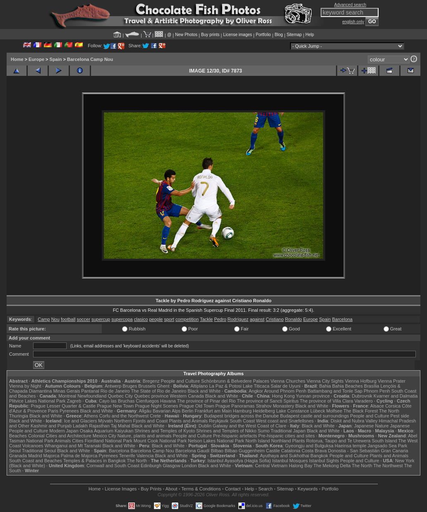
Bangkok (319, 455)
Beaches (18, 435)
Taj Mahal (120, 425)
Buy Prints (151, 488)
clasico (141, 319)
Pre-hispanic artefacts (235, 435)
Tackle (206, 319)
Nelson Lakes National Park (216, 440)
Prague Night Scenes (156, 405)
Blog (279, 34)
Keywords (307, 488)
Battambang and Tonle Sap (334, 390)
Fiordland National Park (108, 440)
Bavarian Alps (166, 410)
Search (265, 488)
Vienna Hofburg (361, 381)
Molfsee (334, 410)
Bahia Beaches (347, 385)
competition (187, 319)
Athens (91, 415)
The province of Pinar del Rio (206, 400)
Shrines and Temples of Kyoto (164, 430)
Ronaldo (293, 319)
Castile (273, 450)
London (189, 465)
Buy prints (210, 34)
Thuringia (18, 415)
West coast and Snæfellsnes (285, 420)
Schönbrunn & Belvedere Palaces (235, 381)
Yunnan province (313, 395)
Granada (18, 455)
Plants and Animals (188, 420)
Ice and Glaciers (80, 420)
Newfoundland (91, 395)
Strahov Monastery (275, 405)
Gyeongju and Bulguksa (309, 445)
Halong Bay (300, 465)
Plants (298, 440)
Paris (53, 410)
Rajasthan (99, 425)
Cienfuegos (147, 400)
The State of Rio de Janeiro (159, 390)
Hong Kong (283, 395)
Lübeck (317, 410)
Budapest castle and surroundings (314, 415)
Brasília (371, 385)
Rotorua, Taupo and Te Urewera (338, 440)
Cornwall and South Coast (112, 465)
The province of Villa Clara (326, 400)
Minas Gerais (66, 390)
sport (169, 319)
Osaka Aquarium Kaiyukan (107, 430)
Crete (155, 415)
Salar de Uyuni (285, 385)
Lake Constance (292, 410)
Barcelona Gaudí (192, 450)
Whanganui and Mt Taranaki (73, 445)
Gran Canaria (394, 450)
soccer (83, 319)
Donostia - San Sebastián (354, 450)
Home (17, 59)
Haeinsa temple (350, 445)
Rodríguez (238, 319)
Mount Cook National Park (160, 440)
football (68, 319)
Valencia (145, 455)
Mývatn (105, 420)
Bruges (129, 385)
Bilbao (217, 450)
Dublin (205, 425)
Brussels (147, 385)
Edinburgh (151, 465)
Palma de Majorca (79, 455)
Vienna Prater (391, 381)
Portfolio (263, 34)
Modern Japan (63, 430)
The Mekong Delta (332, 465)
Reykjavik (218, 420)
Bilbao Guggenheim (245, 450)
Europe (36, 59)
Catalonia (290, 450)
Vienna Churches (288, 381)
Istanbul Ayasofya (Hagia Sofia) (239, 460)
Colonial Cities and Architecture (59, 435)
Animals (63, 440)
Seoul (15, 450)
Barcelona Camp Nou (90, 59)
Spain (56, 59)
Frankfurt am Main (213, 410)
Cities (78, 440)
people (156, 319)
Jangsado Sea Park (387, 445)
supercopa (121, 319)
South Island (384, 440)
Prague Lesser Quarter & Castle (63, 405)
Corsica (393, 405)
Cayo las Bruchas (116, 400)
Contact (233, 488)
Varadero (363, 400)
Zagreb (74, 400)
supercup (100, 319)
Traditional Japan (288, 430)
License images (237, 34)
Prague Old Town (196, 405)
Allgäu (145, 410)
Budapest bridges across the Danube (241, 415)
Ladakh (80, 425)
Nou (55, 319)
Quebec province (151, 395)
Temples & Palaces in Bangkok (94, 460)
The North (389, 410)
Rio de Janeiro (115, 390)
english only (353, 21)
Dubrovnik (362, 395)
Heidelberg (264, 410)
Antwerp (113, 385)
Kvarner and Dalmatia (395, 395)
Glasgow (171, 465)
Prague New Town (115, 405)
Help (309, 34)
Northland (281, 440)
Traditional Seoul (39, 450)
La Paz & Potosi (225, 385)
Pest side (400, 415)
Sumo (264, 430)
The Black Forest (360, 410)
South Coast (242, 420)
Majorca (51, 455)
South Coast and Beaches (35, 460)
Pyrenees (69, 410)
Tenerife (127, 455)
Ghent (163, 385)
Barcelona (342, 319)
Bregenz (151, 381)
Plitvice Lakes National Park (37, 400)
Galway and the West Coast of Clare (249, 425)
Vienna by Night (25, 385)
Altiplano (199, 385)
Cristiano (274, 319)
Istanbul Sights (324, 460)
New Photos (186, 34)
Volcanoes (32, 445)
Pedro (220, 319)
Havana (168, 400)
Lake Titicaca (256, 385)
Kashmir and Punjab (51, 425)
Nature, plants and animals (145, 435)
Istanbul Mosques (290, 460)
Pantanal (90, 390)
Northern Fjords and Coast (141, 420)
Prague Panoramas (235, 405)
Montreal (67, 395)
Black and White (204, 390)
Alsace (377, 405)
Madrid (35, 455)
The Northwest (388, 465)
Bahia (325, 385)
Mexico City (104, 435)
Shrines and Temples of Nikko (226, 430)
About (172, 488)
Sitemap (294, 34)
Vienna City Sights (325, 381)
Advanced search (350, 4)
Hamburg (242, 410)
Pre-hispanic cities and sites (286, 435)
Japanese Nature (371, 425)
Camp (44, 319)
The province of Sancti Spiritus (268, 400)
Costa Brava (314, 450)
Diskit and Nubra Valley (354, 420)
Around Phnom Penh (285, 390)
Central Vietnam (271, 465)
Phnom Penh (377, 390)
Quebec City (120, 395)
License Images (121, 488)
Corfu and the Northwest (124, 415)
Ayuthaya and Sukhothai (284, 455)
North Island (257, 440)
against (257, 319)
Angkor (256, 390)
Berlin (187, 410)
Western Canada (187, 395)
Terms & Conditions (201, 488)
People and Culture (180, 381)
